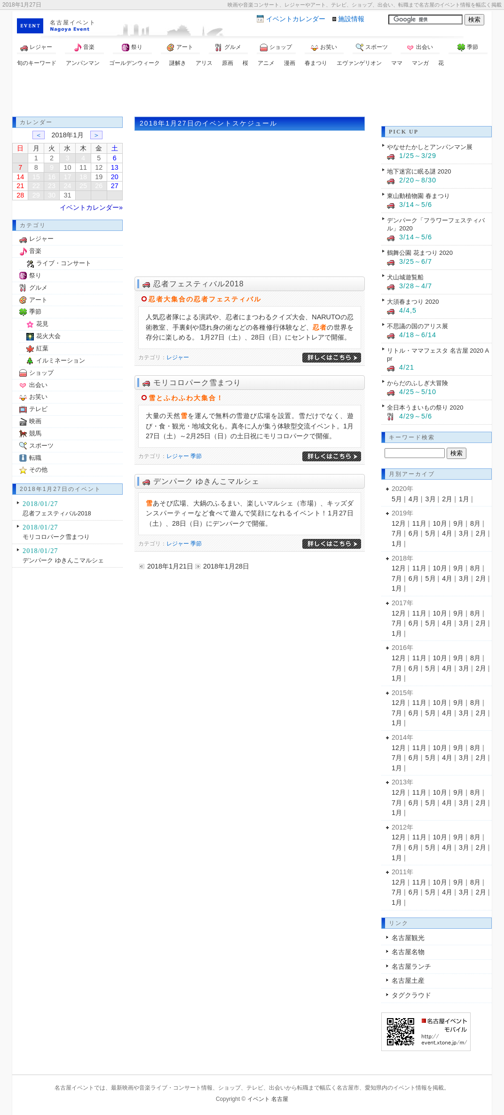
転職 (35, 457)
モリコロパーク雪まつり (197, 383)
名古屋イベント (73, 22)
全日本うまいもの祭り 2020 (425, 407)
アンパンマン (83, 63)
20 (114, 177)
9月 (458, 523)
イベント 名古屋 (267, 1099)
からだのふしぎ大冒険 (417, 383)
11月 (419, 523)
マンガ (420, 63)
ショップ (276, 47)
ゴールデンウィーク (134, 63)
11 (83, 167)
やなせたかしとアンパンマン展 (429, 146)
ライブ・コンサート (63, 263)
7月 (397, 533)
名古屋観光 (408, 937)
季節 (467, 47)
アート (180, 47)
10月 (440, 523)
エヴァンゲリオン (359, 63)
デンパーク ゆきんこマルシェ (206, 481)
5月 (397, 499)
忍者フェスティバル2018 (198, 284)
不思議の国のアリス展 (417, 326)
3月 (430, 499)
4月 (414, 499)
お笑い (324, 47)
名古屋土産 (408, 980)
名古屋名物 (408, 952)
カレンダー (295, 19)
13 (114, 167)
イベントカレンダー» (91, 207)
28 (20, 195)
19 (98, 177)
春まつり (316, 63)
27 (114, 186)
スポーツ (372, 47)
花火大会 (48, 336)
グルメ (228, 47)
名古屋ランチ (411, 966)
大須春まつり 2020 (413, 301)
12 (98, 167)
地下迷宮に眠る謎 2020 (419, 171)
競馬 (35, 433)
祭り (132, 47)
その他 (38, 469)
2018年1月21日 (170, 566)
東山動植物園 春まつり (418, 195)
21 (20, 186)
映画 (35, 421)
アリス (204, 63)
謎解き (177, 63)
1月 (464, 499)
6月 (414, 533)
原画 (227, 63)
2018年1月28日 (226, 566)
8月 (475, 523)
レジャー (36, 47)
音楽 (84, 47)
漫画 (289, 63)
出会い (420, 47)
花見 (42, 323)
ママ (396, 63)
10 (67, 167)
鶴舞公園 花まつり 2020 (420, 252)
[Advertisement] (252, 93)
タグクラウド (411, 995)
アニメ (266, 63)
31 (67, 195)
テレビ (38, 408)
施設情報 (351, 19)
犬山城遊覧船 (405, 277)
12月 (399, 523)
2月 (447, 499)
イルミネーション (60, 360)
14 (20, 177)
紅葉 (42, 348)
